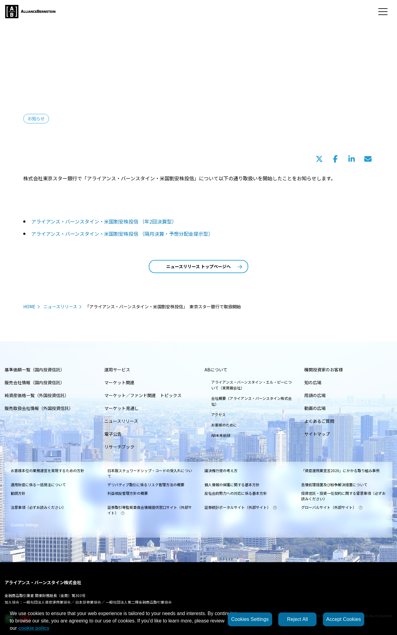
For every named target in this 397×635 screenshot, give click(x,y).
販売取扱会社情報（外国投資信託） (39, 408)
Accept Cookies (343, 619)
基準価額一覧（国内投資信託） (35, 369)
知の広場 (312, 382)
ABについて (215, 369)
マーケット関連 (119, 382)
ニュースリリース (60, 306)
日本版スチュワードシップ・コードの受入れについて (149, 473)
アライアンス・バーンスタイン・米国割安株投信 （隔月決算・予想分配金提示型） (122, 233)
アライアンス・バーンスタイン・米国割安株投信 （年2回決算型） (104, 221)
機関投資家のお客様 (323, 369)
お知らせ (36, 118)
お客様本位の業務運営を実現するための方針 (47, 470)
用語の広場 (315, 395)
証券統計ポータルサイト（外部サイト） (240, 507)
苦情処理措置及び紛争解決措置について (334, 484)
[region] (198, 619)
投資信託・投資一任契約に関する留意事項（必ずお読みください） (343, 495)
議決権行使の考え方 (221, 470)
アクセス (218, 414)
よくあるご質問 (319, 421)
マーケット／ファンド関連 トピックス (143, 395)
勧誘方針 (18, 493)
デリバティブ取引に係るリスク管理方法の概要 (145, 484)
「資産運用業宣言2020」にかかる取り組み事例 (340, 470)
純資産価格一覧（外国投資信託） (37, 395)
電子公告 (113, 434)
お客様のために (224, 424)
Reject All (297, 619)
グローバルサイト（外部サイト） (331, 507)
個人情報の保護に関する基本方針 (232, 484)
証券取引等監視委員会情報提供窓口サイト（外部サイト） (149, 510)
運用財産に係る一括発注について (38, 484)
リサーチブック (119, 447)
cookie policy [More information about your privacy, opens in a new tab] (33, 628)
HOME (29, 306)
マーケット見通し (121, 408)
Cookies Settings (24, 521)
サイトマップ (317, 434)
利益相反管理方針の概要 (127, 493)
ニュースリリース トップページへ (204, 266)
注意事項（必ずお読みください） (38, 507)
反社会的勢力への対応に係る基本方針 (235, 493)
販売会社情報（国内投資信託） (35, 382)
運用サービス (117, 369)
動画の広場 (315, 408)
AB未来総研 (220, 435)
